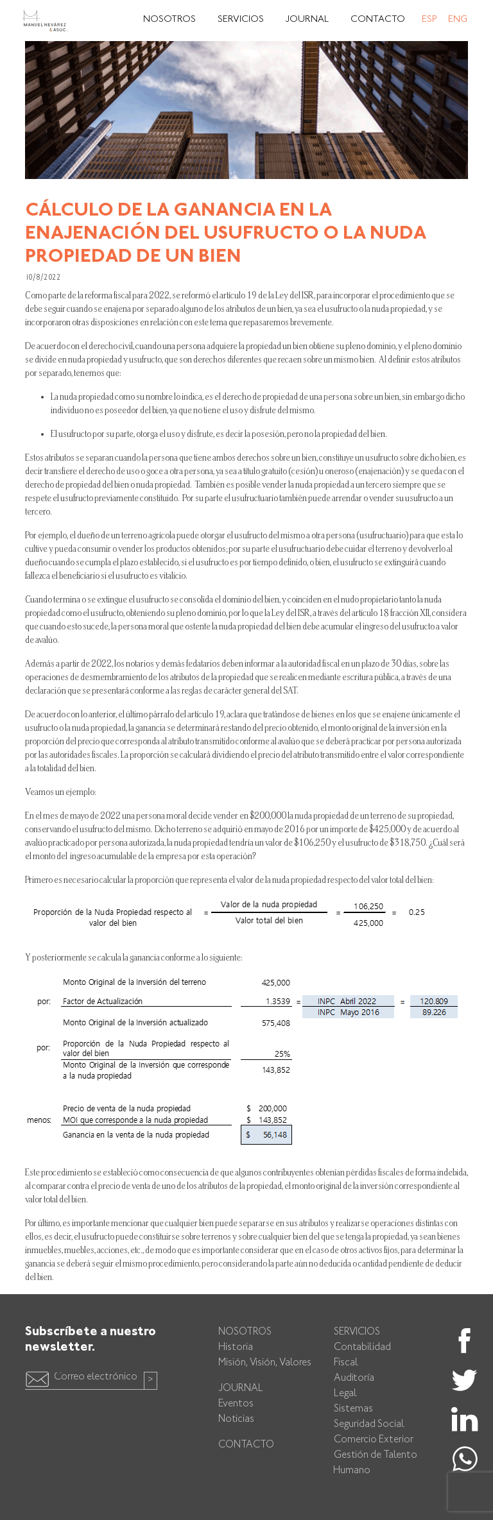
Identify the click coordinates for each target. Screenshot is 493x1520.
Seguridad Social (369, 1425)
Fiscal (346, 1363)
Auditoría (354, 1378)
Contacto (377, 19)
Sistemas (353, 1409)
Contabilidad (362, 1348)
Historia (235, 1348)
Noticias (236, 1419)
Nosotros (169, 19)
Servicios (241, 19)
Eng (457, 19)
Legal (345, 1394)
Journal (307, 19)
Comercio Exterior (373, 1440)
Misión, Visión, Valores (264, 1363)
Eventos (236, 1404)
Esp (429, 19)
